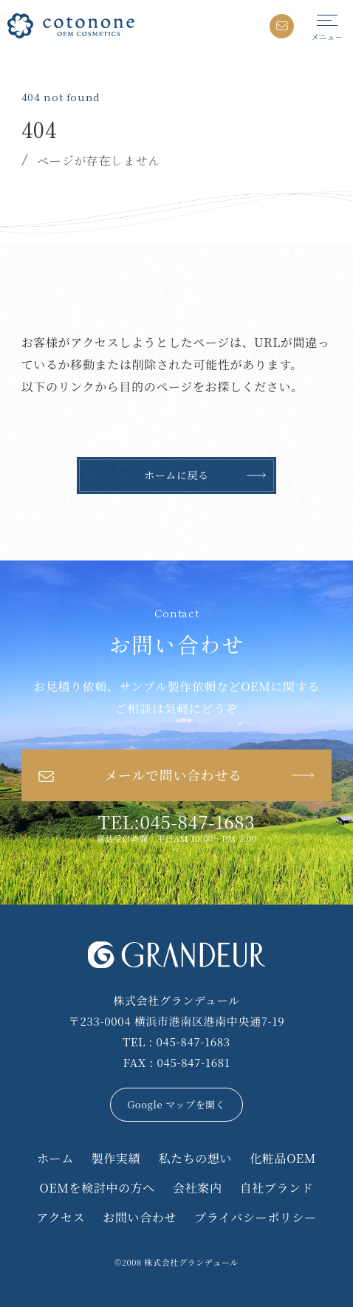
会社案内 (197, 1187)
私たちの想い (195, 1158)
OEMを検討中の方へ (97, 1187)
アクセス (60, 1217)
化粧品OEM (283, 1158)
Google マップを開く (177, 1104)
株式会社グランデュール (191, 1262)
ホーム (55, 1158)
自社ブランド (277, 1187)
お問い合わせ (139, 1217)
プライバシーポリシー (255, 1217)
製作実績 (116, 1158)
